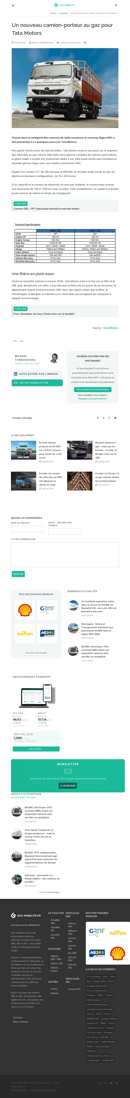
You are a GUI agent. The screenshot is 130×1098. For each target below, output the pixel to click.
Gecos (107, 1014)
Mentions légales (19, 1090)
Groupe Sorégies (109, 1018)
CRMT (100, 995)
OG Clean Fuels (94, 1032)
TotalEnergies (93, 1060)
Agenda (54, 993)
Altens (113, 976)
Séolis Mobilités (108, 1042)
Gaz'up (90, 1014)
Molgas (110, 1028)
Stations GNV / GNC (56, 957)
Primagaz (108, 1032)
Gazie (99, 1014)
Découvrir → (36, 749)
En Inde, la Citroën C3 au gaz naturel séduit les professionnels (107, 477)
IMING (103, 1023)
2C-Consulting (93, 976)
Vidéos (54, 989)
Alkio (105, 976)
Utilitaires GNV (72, 932)
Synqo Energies (102, 1046)
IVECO (112, 1023)
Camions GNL (72, 947)
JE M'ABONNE (68, 785)
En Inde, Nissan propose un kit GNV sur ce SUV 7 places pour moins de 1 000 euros (50, 450)
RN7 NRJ (105, 1037)
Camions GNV (72, 939)
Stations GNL (57, 963)
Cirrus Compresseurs (97, 990)
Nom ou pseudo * (21, 523)
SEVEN (90, 1046)
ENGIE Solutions (94, 1000)
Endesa (109, 995)
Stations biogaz (54, 969)
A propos (17, 1017)
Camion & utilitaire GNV (70, 43)
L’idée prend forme (95, 1028)
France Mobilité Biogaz (97, 1004)
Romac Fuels (93, 1042)
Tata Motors (110, 327)
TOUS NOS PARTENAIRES (36, 653)
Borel (111, 981)
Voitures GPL (74, 989)
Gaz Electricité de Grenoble (99, 1009)
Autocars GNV (72, 959)
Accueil (53, 13)
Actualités (63, 13)
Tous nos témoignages (49, 892)
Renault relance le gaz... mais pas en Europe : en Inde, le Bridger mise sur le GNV (106, 450)
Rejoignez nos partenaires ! (92, 398)
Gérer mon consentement (43, 1090)
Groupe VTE (92, 1023)
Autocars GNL (72, 966)
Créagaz (91, 995)
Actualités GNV (55, 921)
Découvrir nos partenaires (93, 390)
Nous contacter (20, 1021)
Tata (15, 341)
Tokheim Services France (98, 1056)
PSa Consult (92, 1037)
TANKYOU (91, 1051)
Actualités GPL (55, 929)
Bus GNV (72, 953)
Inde (22, 341)
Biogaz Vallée (99, 981)
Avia (89, 981)
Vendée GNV (108, 1060)
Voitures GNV (72, 925)
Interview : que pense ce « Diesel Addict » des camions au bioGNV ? (42, 878)
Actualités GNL (55, 936)
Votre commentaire (23, 539)
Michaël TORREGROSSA (42, 43)
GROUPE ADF (93, 1018)
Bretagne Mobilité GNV (97, 986)
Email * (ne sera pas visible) (60, 524)
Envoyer (18, 574)
